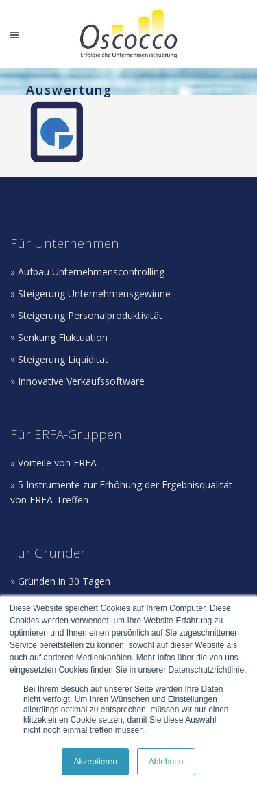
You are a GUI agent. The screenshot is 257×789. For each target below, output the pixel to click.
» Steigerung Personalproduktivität (86, 315)
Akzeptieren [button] (95, 761)
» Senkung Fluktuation (59, 337)
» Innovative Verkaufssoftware (77, 381)
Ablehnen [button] (166, 761)
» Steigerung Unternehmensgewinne (90, 293)
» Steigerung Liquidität (59, 359)
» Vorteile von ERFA (53, 462)
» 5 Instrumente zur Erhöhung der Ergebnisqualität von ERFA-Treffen (121, 492)
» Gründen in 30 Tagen (60, 581)
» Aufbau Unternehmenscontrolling (87, 271)
